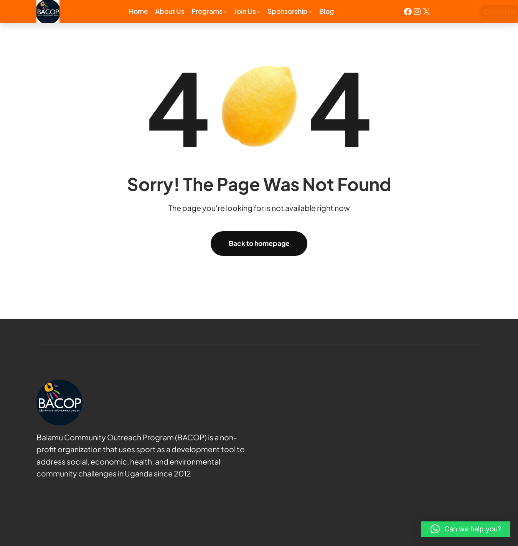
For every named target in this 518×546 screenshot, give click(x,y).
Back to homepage (259, 243)
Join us (245, 11)
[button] (465, 529)
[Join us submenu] (258, 11)
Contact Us (465, 11)
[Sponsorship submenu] (310, 11)
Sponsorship (287, 11)
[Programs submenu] (225, 11)
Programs (207, 11)
